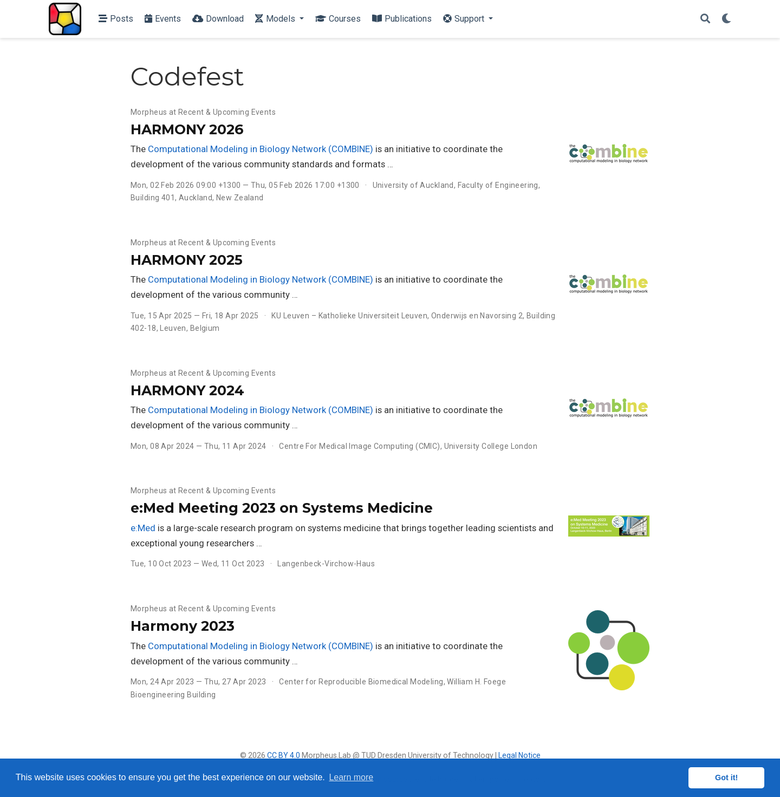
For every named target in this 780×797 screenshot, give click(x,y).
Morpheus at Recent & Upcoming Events (203, 112)
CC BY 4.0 (283, 755)
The (139, 148)
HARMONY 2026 (187, 129)
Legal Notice (519, 755)
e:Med (143, 527)
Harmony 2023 (183, 626)
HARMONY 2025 (187, 260)
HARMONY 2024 (187, 390)
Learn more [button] (351, 777)
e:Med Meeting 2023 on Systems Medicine (282, 508)
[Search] (705, 19)
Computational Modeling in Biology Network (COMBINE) (260, 148)
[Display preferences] (726, 19)
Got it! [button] (726, 777)
